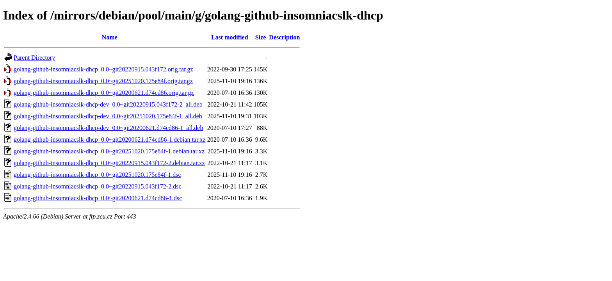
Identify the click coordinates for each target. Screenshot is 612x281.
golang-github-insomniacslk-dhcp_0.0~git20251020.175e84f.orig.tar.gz (103, 81)
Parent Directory (34, 57)
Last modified (229, 37)
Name (109, 37)
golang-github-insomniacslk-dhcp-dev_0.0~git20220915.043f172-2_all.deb (108, 104)
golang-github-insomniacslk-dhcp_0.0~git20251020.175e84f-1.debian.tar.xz (109, 151)
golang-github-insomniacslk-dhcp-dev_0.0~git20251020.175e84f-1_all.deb (108, 116)
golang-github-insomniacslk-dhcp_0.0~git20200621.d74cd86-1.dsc (98, 198)
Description (284, 37)
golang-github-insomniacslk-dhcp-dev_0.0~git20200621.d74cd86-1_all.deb (108, 127)
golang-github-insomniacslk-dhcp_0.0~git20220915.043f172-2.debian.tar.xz (109, 163)
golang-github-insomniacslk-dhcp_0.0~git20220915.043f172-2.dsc (97, 186)
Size (260, 37)
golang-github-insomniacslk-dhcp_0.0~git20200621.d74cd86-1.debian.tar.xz (110, 139)
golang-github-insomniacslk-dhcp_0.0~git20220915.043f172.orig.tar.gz (103, 69)
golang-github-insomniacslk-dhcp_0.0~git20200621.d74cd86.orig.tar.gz (104, 92)
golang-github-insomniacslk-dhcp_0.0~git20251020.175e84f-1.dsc (97, 174)
